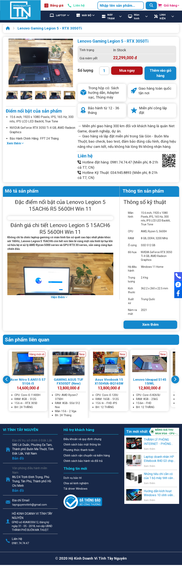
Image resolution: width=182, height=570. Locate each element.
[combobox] (120, 6)
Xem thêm (15, 143)
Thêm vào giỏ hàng (160, 73)
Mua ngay (127, 70)
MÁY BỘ (86, 15)
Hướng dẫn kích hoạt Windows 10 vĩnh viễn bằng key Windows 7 (158, 493)
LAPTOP (61, 15)
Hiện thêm (59, 297)
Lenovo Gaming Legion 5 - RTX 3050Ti (50, 28)
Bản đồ (18, 458)
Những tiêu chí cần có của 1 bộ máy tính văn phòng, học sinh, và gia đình (159, 476)
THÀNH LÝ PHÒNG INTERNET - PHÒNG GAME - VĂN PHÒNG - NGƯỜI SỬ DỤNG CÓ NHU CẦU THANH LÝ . (159, 442)
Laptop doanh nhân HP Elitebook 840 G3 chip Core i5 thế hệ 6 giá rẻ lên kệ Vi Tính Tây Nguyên (159, 459)
